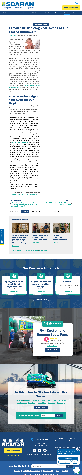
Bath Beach (19, 398)
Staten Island (43, 249)
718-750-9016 (71, 3)
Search (25, 210)
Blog (15, 35)
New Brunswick (22, 400)
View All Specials (41, 297)
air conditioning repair (31, 249)
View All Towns (41, 404)
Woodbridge (61, 400)
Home (10, 35)
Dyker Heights (46, 398)
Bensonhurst (36, 398)
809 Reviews (57, 321)
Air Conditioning (41, 24)
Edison (54, 398)
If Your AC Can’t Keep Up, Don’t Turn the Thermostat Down (57, 202)
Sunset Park (51, 400)
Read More (15, 244)
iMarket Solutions (32, 472)
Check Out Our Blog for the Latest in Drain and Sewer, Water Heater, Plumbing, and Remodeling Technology (25, 203)
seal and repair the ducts (20, 142)
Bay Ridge (27, 398)
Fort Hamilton (62, 398)
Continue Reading (52, 343)
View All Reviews (52, 347)
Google (45, 448)
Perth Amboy (32, 400)
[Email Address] (51, 463)
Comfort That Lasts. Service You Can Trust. (24, 193)
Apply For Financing (13, 453)
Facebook (39, 448)
